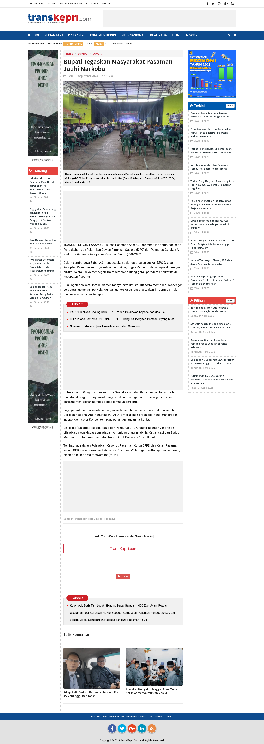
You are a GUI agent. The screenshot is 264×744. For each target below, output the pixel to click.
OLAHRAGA (158, 35)
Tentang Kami (36, 3)
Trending (38, 171)
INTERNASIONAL (133, 35)
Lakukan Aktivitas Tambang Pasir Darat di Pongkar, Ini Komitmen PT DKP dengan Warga (42, 186)
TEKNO (177, 35)
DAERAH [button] (74, 35)
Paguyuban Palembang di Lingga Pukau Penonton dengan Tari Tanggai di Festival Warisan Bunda (43, 216)
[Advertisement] (169, 18)
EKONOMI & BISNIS (102, 35)
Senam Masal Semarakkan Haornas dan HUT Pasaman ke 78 (108, 620)
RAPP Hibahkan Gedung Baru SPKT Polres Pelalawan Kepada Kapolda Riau (118, 312)
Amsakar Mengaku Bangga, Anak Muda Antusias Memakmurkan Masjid (151, 691)
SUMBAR (83, 53)
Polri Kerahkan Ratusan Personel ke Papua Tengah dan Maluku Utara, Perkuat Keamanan (210, 132)
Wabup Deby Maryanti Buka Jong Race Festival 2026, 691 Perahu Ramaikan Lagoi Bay (212, 184)
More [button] (190, 35)
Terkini (197, 105)
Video (99, 43)
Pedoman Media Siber (71, 3)
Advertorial (73, 43)
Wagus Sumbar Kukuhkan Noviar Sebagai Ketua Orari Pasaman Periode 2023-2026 (123, 612)
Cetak (123, 576)
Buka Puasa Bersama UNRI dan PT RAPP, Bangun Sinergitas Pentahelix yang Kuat (122, 319)
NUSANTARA (54, 35)
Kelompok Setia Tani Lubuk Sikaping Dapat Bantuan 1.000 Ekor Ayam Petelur (119, 605)
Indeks (130, 43)
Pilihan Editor (36, 43)
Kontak (106, 3)
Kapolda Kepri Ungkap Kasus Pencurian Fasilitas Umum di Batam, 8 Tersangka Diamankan (212, 280)
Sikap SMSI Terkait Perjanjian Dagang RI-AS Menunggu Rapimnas (90, 694)
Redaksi (51, 3)
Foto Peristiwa (114, 43)
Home (33, 35)
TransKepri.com (123, 548)
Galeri (89, 43)
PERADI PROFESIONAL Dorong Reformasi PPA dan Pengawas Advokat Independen (212, 379)
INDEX (230, 105)
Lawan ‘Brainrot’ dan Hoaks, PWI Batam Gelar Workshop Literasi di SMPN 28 (209, 224)
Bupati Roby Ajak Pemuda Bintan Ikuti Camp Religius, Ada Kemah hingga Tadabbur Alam (212, 244)
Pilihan (197, 300)
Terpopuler (55, 43)
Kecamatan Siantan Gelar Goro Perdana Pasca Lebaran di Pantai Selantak (209, 343)
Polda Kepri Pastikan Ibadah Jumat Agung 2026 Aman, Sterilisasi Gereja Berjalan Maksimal (211, 204)
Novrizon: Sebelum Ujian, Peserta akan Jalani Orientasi (105, 326)
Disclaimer (92, 3)
